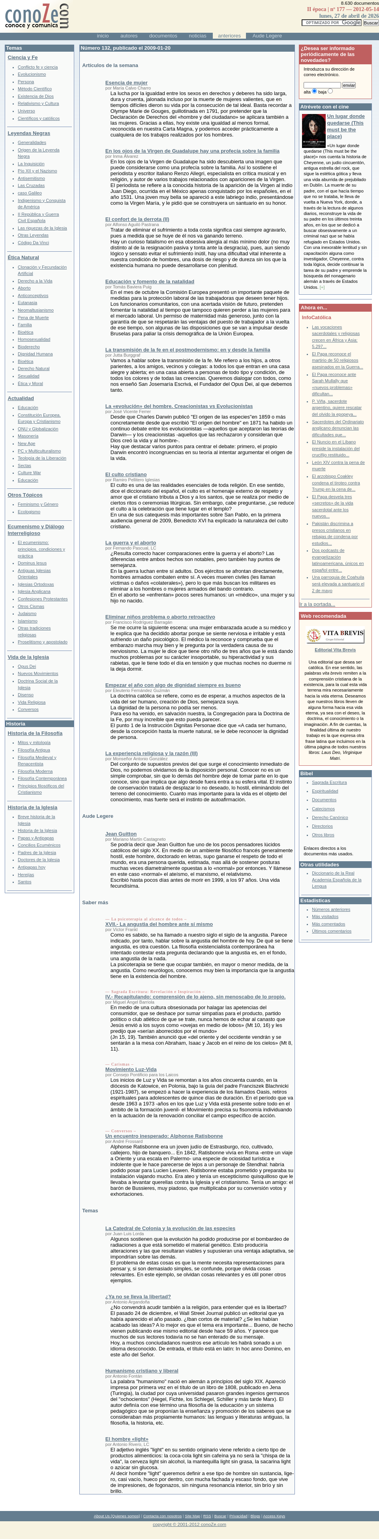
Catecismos (323, 808)
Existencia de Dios (36, 96)
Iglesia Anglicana (34, 591)
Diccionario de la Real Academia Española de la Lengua (336, 879)
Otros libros (323, 834)
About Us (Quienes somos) (117, 1516)
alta (307, 92)
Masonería (28, 436)
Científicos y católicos (39, 118)
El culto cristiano (126, 474)
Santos (24, 881)
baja (322, 92)
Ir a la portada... (317, 604)
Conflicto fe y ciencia (38, 67)
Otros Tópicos (25, 495)
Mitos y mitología (34, 742)
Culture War (29, 472)
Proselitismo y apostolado (43, 642)
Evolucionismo (32, 74)
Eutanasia (27, 302)
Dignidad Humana (35, 354)
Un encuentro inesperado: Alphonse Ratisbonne (164, 1136)
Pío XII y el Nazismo (37, 170)
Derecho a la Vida (35, 281)
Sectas (24, 465)
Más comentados (328, 924)
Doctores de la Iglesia (39, 859)
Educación (28, 407)
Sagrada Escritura (329, 782)
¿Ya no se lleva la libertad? (138, 1297)
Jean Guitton (121, 834)
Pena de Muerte (33, 317)
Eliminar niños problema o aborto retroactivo (160, 617)
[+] (322, 287)
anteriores (229, 36)
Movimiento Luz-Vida (131, 1069)
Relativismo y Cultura (38, 103)
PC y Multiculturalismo (39, 451)
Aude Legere (267, 36)
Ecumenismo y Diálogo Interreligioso (36, 530)
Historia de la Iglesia (33, 807)
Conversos (28, 709)
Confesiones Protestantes (43, 599)
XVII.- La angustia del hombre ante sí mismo (159, 924)
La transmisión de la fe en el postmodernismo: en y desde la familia (187, 350)
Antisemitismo (31, 178)
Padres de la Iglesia (37, 852)
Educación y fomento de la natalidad (149, 281)
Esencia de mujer (126, 83)
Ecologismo (29, 511)
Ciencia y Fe (23, 57)
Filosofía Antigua (34, 750)
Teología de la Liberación (42, 458)
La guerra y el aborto (130, 543)
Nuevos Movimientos (38, 673)
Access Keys (274, 1516)
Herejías (26, 874)
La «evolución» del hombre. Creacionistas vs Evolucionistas (179, 406)
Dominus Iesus (32, 563)
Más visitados (325, 916)
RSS (207, 1516)
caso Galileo (30, 193)
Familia (25, 324)
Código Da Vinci (33, 242)
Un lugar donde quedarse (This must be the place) (346, 126)
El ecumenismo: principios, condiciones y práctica (41, 549)
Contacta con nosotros (162, 1516)
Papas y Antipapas (36, 838)
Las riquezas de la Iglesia (42, 228)
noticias (197, 36)
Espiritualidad (325, 791)
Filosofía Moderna (35, 771)
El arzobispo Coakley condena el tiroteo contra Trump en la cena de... (336, 483)
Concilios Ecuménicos (39, 845)
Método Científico (35, 88)
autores (128, 36)
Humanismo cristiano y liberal (141, 1371)
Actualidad (21, 398)
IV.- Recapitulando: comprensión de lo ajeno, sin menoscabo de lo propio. (195, 997)
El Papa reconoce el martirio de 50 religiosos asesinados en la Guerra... (337, 360)
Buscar (220, 1516)
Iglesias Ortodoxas (36, 584)
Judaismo (27, 613)
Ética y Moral (30, 383)
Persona (26, 81)
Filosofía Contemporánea (42, 778)
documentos (163, 36)
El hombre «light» (126, 1439)
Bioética (25, 332)
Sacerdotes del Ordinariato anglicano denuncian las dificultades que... (338, 428)
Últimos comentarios (331, 931)
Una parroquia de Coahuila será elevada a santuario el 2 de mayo (338, 584)
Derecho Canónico (330, 817)
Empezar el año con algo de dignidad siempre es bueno (173, 685)
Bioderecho (29, 346)
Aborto (24, 288)
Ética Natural (23, 257)
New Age (26, 443)
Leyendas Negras (29, 133)
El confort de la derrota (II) (137, 219)
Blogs (255, 1516)
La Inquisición (31, 163)
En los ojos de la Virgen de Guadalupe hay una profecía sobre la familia (192, 151)
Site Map (192, 1516)
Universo (26, 110)
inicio (103, 36)
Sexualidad (28, 376)
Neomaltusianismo (36, 310)
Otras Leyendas (33, 235)
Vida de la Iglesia (28, 657)
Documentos (324, 799)
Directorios (322, 826)
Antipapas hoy (31, 867)
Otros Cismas (31, 606)
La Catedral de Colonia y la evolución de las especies (170, 1228)
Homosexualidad (34, 339)
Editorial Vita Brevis (335, 649)
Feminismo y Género (38, 504)
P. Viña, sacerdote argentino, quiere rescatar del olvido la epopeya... (337, 408)
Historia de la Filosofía (35, 733)
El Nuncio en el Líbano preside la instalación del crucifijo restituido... (336, 448)
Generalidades (32, 142)
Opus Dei (27, 666)
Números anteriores (331, 909)
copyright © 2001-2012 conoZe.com (189, 1524)
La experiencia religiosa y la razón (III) (151, 753)
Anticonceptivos (33, 295)
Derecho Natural (33, 368)
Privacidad (238, 1516)
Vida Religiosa (31, 702)
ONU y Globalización (38, 428)
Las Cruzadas (31, 185)
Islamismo (28, 621)
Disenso (26, 694)
